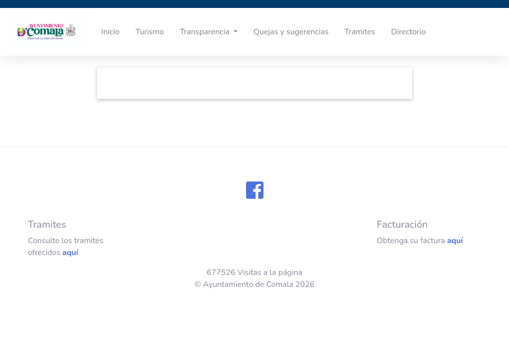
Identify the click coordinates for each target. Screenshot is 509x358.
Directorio (408, 31)
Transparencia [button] (206, 31)
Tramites (359, 31)
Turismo (149, 31)
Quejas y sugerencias (291, 31)
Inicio (110, 31)
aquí (70, 252)
